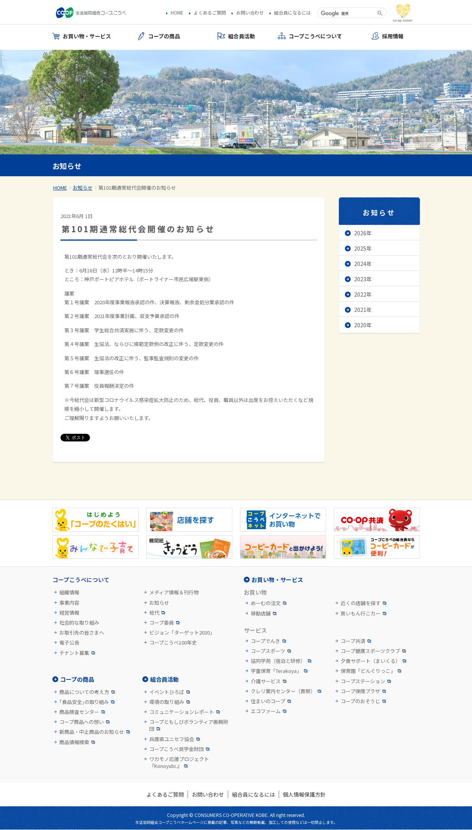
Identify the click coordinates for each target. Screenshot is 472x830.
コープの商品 (77, 679)
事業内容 (69, 602)
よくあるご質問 (210, 12)
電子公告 (69, 642)
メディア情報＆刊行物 (174, 592)
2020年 (363, 325)
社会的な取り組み (79, 622)
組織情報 (69, 592)
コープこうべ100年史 (173, 642)
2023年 (363, 279)
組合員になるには (292, 12)
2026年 (363, 233)
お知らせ (83, 187)
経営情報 (69, 612)
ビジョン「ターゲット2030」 (182, 632)
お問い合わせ (250, 12)
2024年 (363, 263)
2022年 (363, 294)
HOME (177, 12)
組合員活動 (164, 679)
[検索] (346, 13)
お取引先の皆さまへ (81, 632)
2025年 (363, 248)
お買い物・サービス (277, 580)
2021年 (363, 309)
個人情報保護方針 (304, 794)
